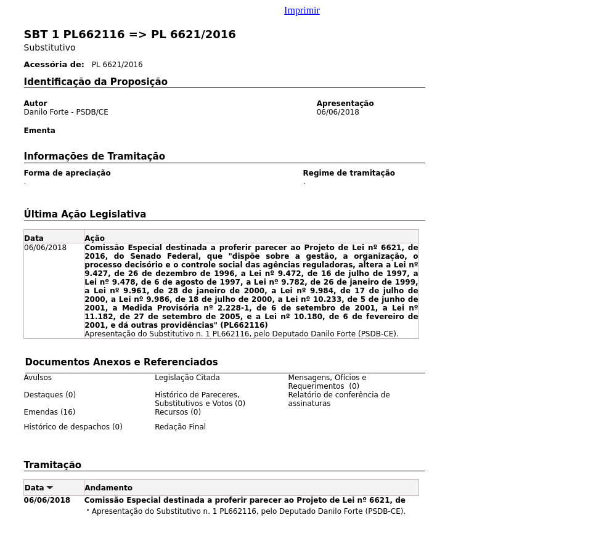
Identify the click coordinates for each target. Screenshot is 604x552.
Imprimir (302, 10)
